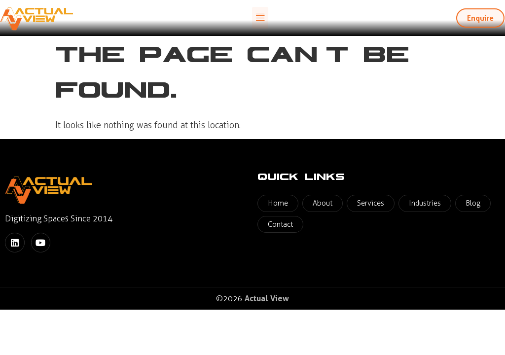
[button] (260, 18)
